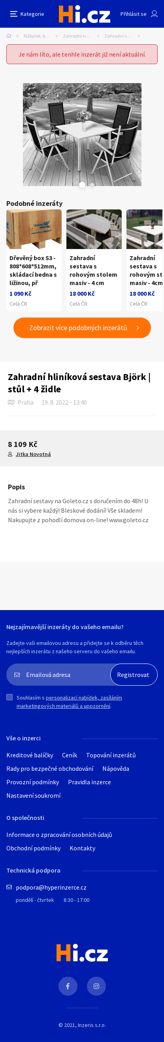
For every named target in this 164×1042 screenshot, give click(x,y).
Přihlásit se (134, 13)
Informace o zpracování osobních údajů (59, 835)
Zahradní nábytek (81, 36)
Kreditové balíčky (29, 755)
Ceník (69, 755)
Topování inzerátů (111, 755)
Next (92, 185)
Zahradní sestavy (122, 36)
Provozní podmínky (32, 782)
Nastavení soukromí (33, 795)
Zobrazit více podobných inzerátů (78, 327)
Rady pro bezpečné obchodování (49, 768)
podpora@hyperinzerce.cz (51, 887)
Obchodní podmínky (33, 848)
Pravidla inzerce (89, 782)
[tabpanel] (82, 134)
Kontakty (82, 848)
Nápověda (115, 768)
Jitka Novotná (33, 454)
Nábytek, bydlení (41, 36)
